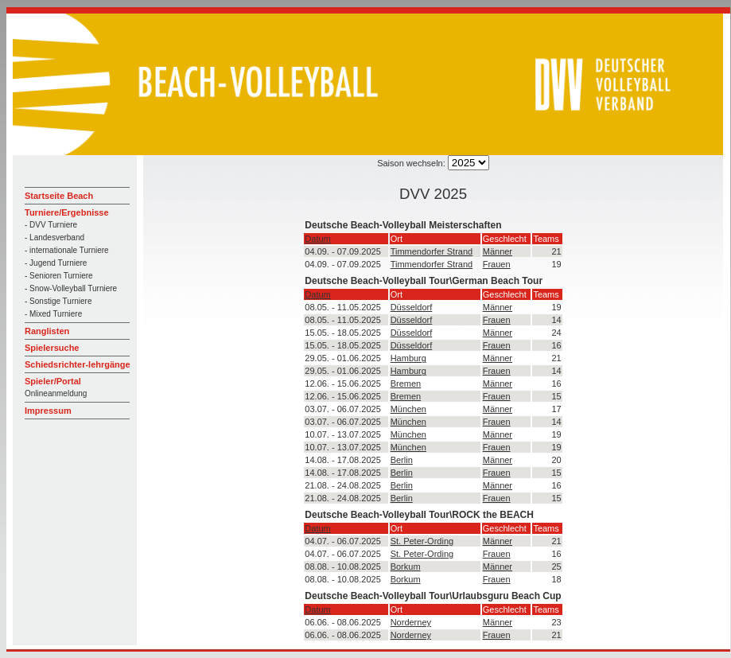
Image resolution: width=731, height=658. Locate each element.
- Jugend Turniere (56, 263)
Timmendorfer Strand (432, 251)
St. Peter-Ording (422, 541)
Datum (317, 238)
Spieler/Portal (53, 381)
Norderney (411, 622)
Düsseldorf (412, 307)
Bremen (406, 383)
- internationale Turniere (67, 250)
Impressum (48, 410)
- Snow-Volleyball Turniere (71, 288)
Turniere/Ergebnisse (67, 212)
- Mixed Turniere (53, 314)
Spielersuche (52, 347)
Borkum (406, 566)
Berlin (402, 460)
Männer (497, 251)
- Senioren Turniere (59, 275)
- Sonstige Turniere (58, 301)
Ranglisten (47, 331)
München (408, 409)
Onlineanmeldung (56, 393)
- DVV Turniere (51, 224)
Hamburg (408, 358)
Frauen (497, 264)
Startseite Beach (59, 196)
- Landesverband (54, 237)
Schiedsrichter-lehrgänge (77, 364)
